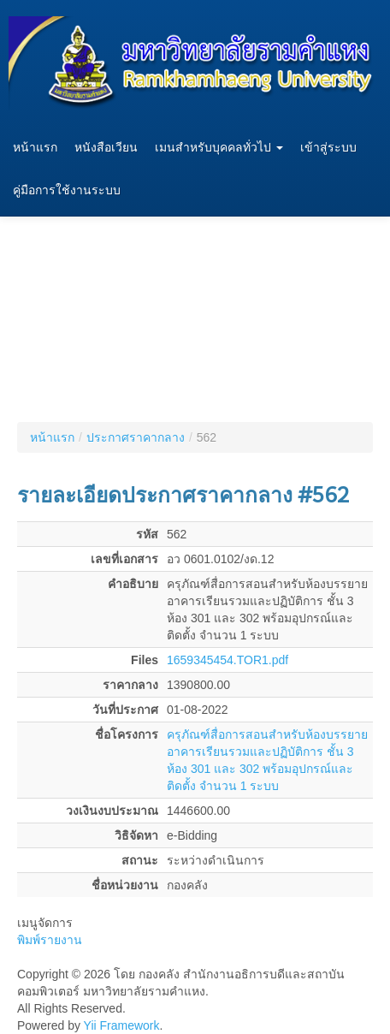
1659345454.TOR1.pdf (227, 660)
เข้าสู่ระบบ (328, 147)
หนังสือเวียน (106, 147)
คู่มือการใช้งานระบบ (67, 190)
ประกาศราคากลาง (135, 437)
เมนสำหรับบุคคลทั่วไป (219, 147)
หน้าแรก (35, 147)
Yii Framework (122, 1025)
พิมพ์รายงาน (49, 940)
